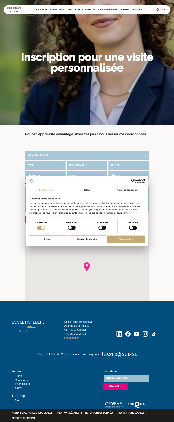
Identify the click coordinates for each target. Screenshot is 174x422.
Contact (137, 9)
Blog (17, 400)
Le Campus (20, 396)
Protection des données (99, 413)
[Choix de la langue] (165, 9)
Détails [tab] (87, 190)
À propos (41, 9)
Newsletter (110, 371)
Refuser (48, 239)
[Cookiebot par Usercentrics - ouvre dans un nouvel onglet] (133, 181)
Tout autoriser (126, 239)
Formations (57, 9)
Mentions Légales (68, 413)
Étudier (19, 375)
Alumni (124, 9)
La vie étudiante (108, 9)
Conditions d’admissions (81, 9)
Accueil (17, 371)
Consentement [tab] (46, 190)
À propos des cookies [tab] (128, 190)
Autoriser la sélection (87, 239)
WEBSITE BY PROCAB (23, 418)
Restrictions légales (131, 413)
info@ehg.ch (71, 337)
